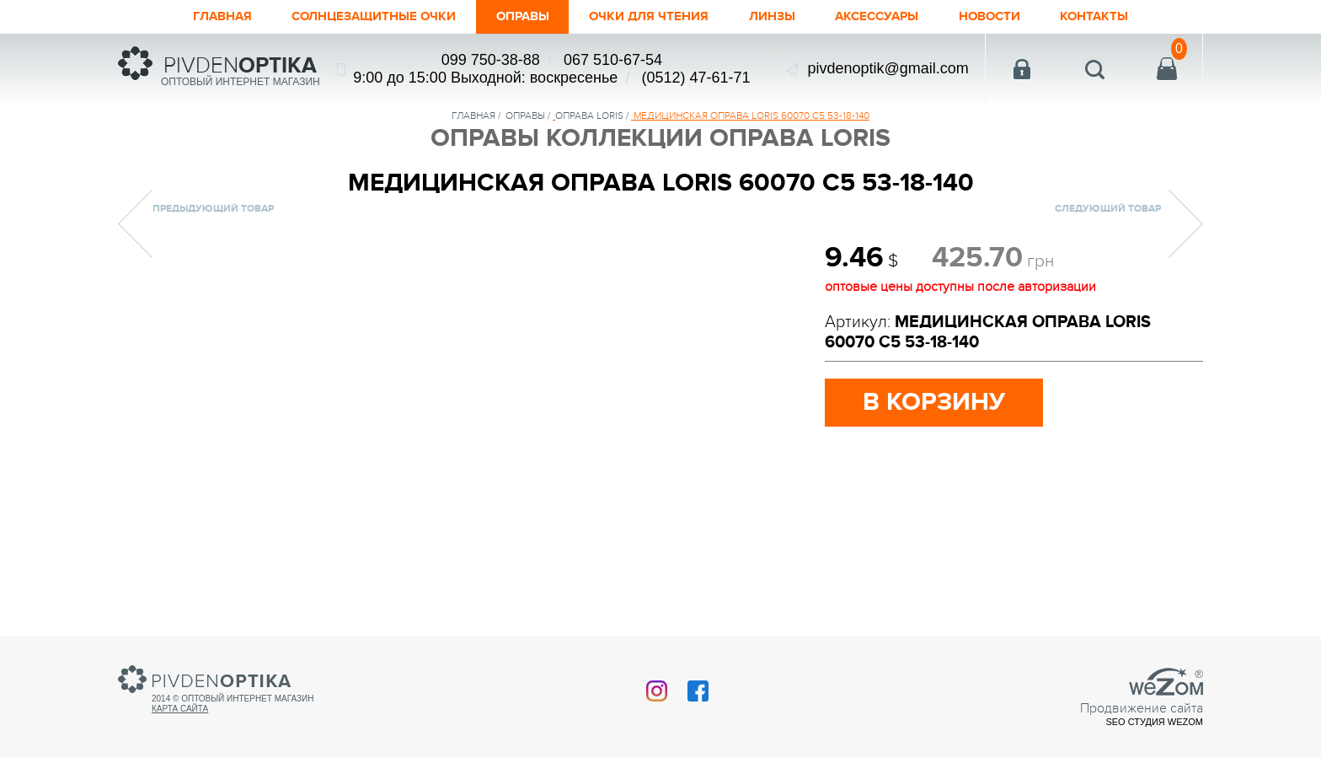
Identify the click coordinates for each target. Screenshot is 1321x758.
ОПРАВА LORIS (589, 115)
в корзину (934, 402)
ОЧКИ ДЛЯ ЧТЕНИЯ (653, 17)
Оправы (512, 17)
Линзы (788, 17)
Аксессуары (903, 17)
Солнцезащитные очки (345, 17)
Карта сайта (180, 708)
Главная (176, 17)
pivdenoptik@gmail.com (887, 68)
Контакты (1141, 17)
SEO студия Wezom (1154, 722)
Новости (1027, 17)
